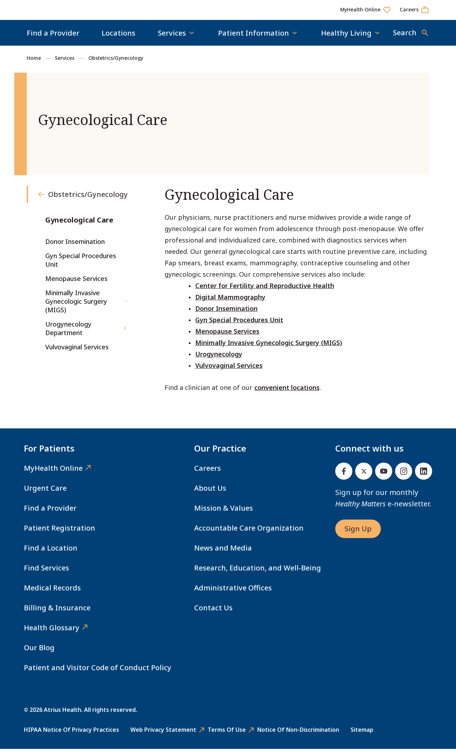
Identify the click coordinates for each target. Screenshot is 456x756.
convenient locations (287, 394)
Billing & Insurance (57, 615)
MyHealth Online (53, 475)
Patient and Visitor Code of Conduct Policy (97, 674)
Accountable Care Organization (249, 535)
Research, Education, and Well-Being (257, 575)
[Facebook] (343, 478)
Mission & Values (223, 515)
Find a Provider (53, 40)
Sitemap (362, 737)
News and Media (223, 555)
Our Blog (39, 654)
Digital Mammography (230, 304)
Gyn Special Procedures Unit (239, 327)
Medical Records (52, 595)
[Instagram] (403, 478)
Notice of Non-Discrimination (298, 737)
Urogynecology (218, 361)
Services (64, 65)
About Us (210, 495)
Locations (118, 40)
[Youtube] (383, 478)
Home (34, 65)
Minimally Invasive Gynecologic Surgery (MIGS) (268, 349)
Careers (207, 475)
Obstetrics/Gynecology (115, 65)
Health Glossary (51, 635)
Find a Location (50, 555)
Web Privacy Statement (163, 737)
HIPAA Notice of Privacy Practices (71, 737)
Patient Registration (59, 535)
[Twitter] (363, 478)
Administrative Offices (233, 595)
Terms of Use (227, 737)
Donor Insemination (226, 315)
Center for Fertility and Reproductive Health (264, 292)
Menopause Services (227, 338)
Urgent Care (45, 495)
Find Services (46, 575)
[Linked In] (423, 478)
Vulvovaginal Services (229, 372)
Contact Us (213, 615)
